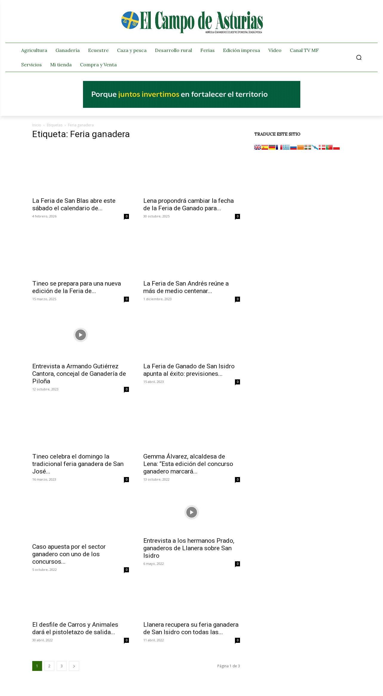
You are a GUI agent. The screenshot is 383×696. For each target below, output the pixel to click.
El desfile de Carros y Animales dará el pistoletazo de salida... (75, 628)
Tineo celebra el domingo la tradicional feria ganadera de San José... (78, 464)
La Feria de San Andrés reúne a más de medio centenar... (186, 287)
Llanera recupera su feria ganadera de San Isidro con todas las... (191, 628)
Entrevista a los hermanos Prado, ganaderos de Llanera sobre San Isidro (188, 548)
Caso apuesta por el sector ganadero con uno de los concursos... (69, 554)
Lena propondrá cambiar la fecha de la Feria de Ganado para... (188, 204)
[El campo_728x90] (191, 106)
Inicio (36, 125)
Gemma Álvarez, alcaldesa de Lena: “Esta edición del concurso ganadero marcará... (188, 464)
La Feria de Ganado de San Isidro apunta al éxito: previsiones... (189, 370)
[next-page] (74, 666)
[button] (359, 57)
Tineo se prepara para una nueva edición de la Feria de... (76, 287)
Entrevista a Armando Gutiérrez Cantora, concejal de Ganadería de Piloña (79, 374)
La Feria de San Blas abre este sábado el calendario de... (74, 204)
